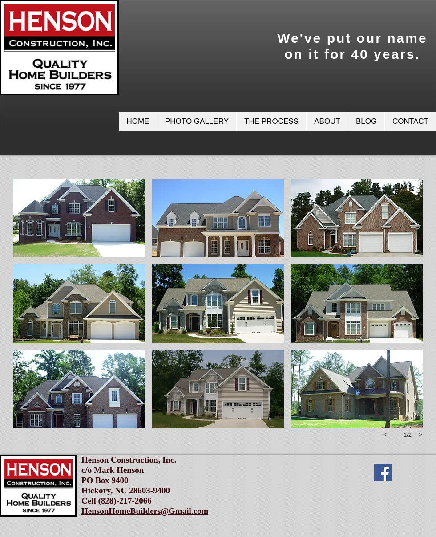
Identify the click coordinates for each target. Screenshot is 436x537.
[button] (196, 121)
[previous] (385, 434)
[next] (420, 434)
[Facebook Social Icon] (383, 472)
